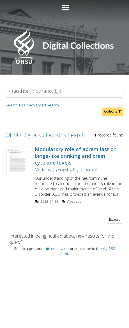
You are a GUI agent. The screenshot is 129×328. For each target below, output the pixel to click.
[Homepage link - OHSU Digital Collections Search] (64, 62)
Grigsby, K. (67, 169)
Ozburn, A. (88, 169)
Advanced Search (44, 105)
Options (112, 111)
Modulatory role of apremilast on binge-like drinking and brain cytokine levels (76, 156)
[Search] (64, 91)
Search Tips (16, 105)
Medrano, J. (45, 169)
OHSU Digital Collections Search (45, 135)
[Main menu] (64, 5)
